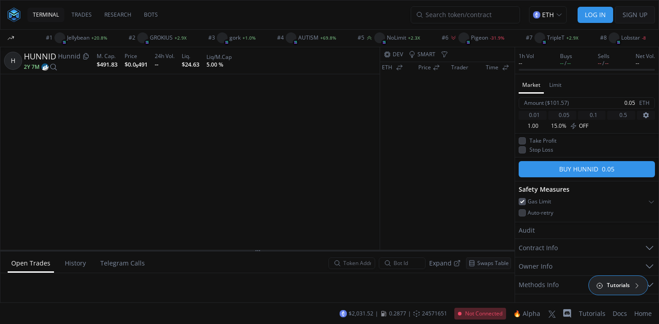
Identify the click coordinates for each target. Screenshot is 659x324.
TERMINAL (46, 14)
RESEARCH (117, 14)
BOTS (151, 14)
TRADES (82, 14)
